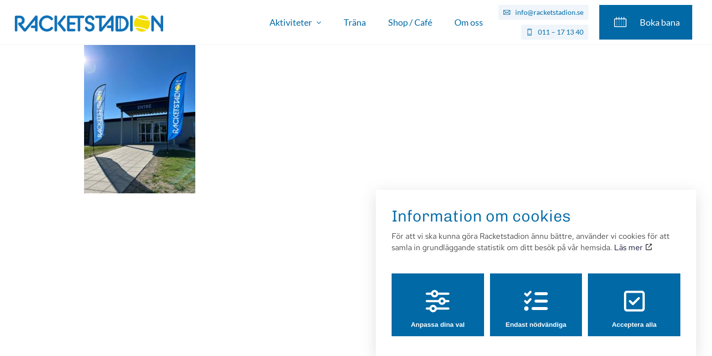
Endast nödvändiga (536, 299)
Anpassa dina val (438, 299)
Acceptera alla (634, 299)
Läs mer (633, 238)
